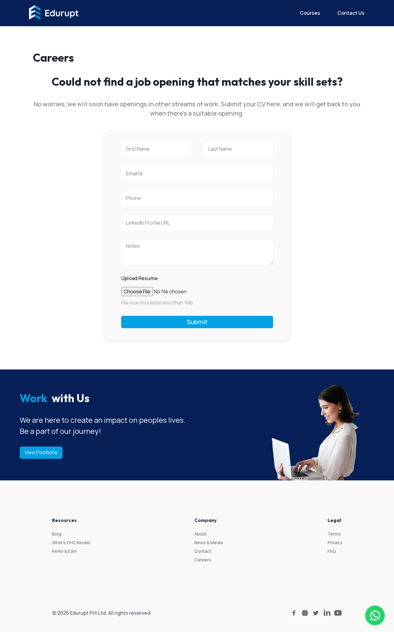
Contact (202, 551)
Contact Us (350, 13)
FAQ (332, 551)
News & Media (208, 542)
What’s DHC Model (71, 542)
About (200, 534)
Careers (202, 560)
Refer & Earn (64, 551)
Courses (310, 13)
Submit (197, 322)
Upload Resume (139, 278)
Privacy (335, 542)
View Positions (41, 452)
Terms (334, 534)
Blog (56, 534)
